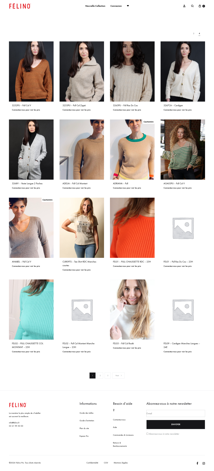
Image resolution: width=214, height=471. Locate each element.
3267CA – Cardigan (173, 105)
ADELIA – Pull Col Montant (75, 183)
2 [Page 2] (100, 375)
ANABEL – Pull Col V (21, 261)
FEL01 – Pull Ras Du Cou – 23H (178, 261)
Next (119, 375)
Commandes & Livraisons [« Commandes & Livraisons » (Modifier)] (123, 435)
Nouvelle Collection (95, 5)
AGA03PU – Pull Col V (174, 183)
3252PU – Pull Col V (21, 105)
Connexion (116, 5)
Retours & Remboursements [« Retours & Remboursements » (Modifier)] (120, 444)
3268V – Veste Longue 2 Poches (27, 183)
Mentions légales (121, 462)
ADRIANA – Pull (120, 183)
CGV (106, 462)
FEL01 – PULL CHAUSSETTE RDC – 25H (132, 261)
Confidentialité (92, 462)
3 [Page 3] (107, 375)
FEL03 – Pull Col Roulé (123, 343)
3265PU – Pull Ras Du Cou (125, 105)
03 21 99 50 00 (16, 426)
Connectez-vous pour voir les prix (26, 110)
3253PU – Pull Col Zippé (74, 105)
